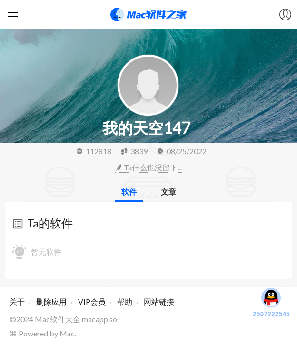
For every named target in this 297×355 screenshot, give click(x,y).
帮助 (124, 301)
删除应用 (51, 301)
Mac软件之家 (148, 14)
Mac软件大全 (57, 319)
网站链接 (159, 301)
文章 (168, 191)
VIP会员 (92, 301)
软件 (129, 191)
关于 (17, 301)
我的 (285, 14)
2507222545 (271, 302)
